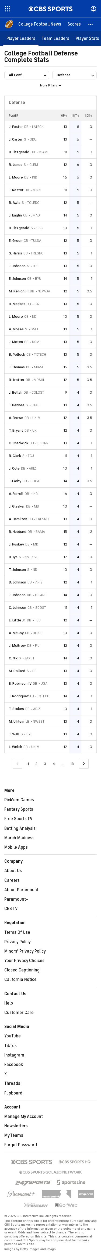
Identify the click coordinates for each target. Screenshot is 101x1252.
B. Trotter (17, 379)
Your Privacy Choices (24, 960)
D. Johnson (17, 582)
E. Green (15, 240)
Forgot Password (20, 1145)
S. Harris (15, 253)
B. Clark (15, 455)
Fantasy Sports (18, 809)
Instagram (14, 1055)
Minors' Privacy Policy (25, 951)
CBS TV (11, 908)
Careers (12, 880)
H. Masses (17, 304)
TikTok (10, 1045)
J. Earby (15, 481)
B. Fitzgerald (19, 152)
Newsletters (16, 1126)
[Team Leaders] (55, 38)
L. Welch (15, 746)
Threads (12, 1083)
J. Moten (16, 342)
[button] (90, 24)
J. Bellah (15, 392)
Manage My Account (23, 1116)
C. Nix (13, 658)
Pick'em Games (19, 800)
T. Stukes (16, 709)
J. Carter (16, 139)
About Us (13, 870)
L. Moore (16, 177)
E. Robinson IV (20, 683)
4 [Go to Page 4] (54, 763)
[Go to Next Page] (84, 764)
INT (75, 115)
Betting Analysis (20, 828)
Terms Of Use (17, 932)
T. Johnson (17, 569)
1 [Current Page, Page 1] (28, 763)
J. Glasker (17, 506)
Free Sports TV (18, 818)
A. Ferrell (16, 493)
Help (8, 1003)
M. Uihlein (16, 721)
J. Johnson (17, 266)
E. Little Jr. (17, 620)
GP (64, 115)
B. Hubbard (17, 531)
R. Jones (15, 164)
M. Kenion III (19, 291)
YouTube (12, 1036)
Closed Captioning (22, 970)
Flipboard (13, 1093)
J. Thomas (17, 367)
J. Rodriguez (19, 696)
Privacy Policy (17, 942)
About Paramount (21, 890)
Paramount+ (16, 899)
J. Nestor (16, 190)
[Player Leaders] (21, 38)
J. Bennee (17, 405)
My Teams (13, 1135)
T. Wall (14, 734)
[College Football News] (39, 24)
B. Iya (13, 557)
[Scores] (74, 24)
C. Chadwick (18, 443)
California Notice (20, 979)
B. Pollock (17, 354)
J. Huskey (16, 544)
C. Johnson (17, 607)
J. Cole (14, 468)
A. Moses (16, 329)
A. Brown (16, 417)
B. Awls (14, 202)
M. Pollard (17, 671)
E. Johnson (17, 278)
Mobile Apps (16, 847)
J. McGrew (17, 645)
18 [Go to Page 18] (72, 763)
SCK (88, 115)
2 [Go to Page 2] (36, 763)
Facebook (13, 1064)
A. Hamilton (18, 519)
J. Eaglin (15, 215)
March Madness (19, 838)
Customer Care (19, 1012)
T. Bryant (16, 430)
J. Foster (16, 126)
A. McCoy (16, 633)
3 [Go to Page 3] (45, 763)
